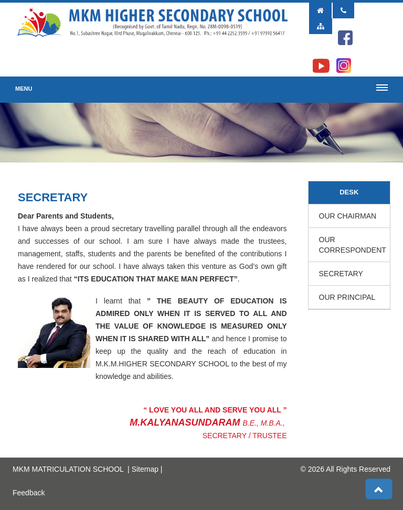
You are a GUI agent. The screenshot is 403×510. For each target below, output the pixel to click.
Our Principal (347, 297)
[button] (379, 489)
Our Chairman (348, 216)
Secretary (341, 273)
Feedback (29, 493)
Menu (23, 88)
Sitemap (145, 469)
